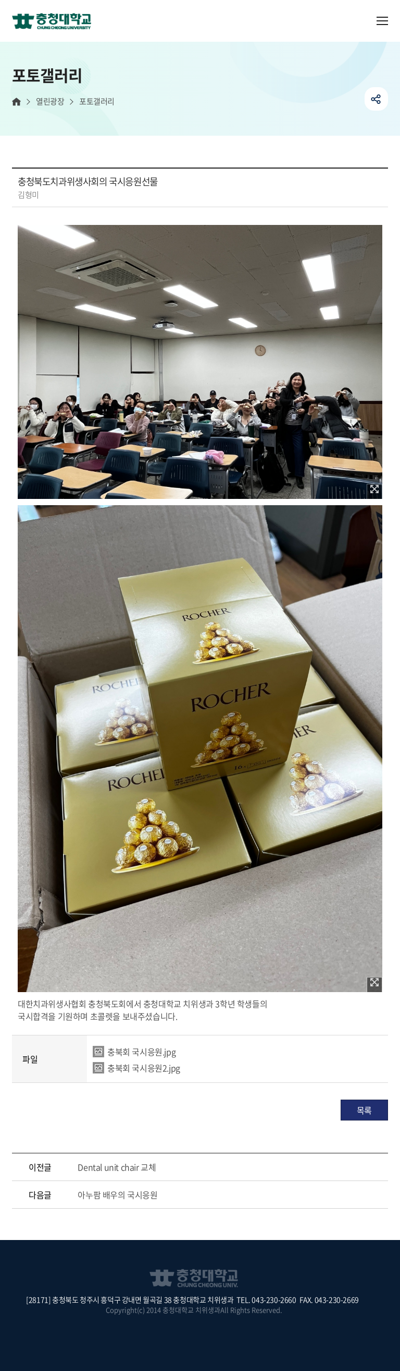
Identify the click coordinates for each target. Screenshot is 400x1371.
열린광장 (50, 101)
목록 (364, 1110)
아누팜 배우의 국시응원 (117, 1194)
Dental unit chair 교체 (117, 1167)
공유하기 (376, 99)
